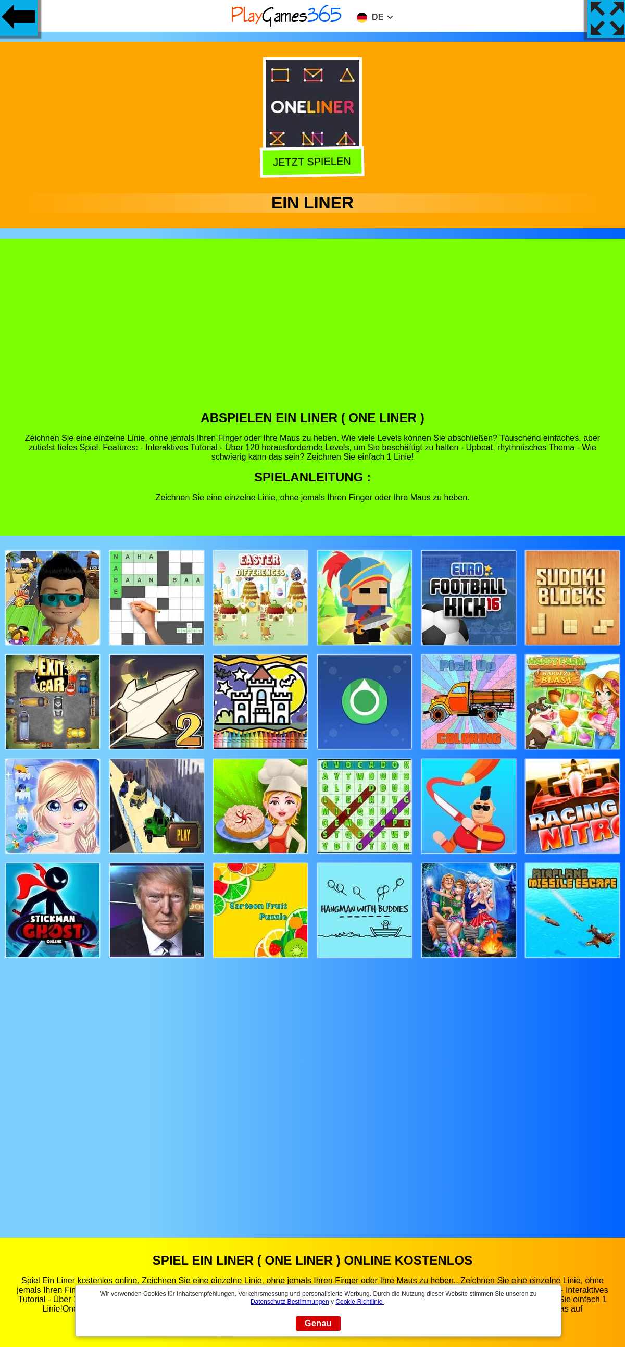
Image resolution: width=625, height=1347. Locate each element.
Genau (318, 1323)
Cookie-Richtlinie (359, 1301)
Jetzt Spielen (313, 162)
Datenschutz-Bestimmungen (290, 1301)
